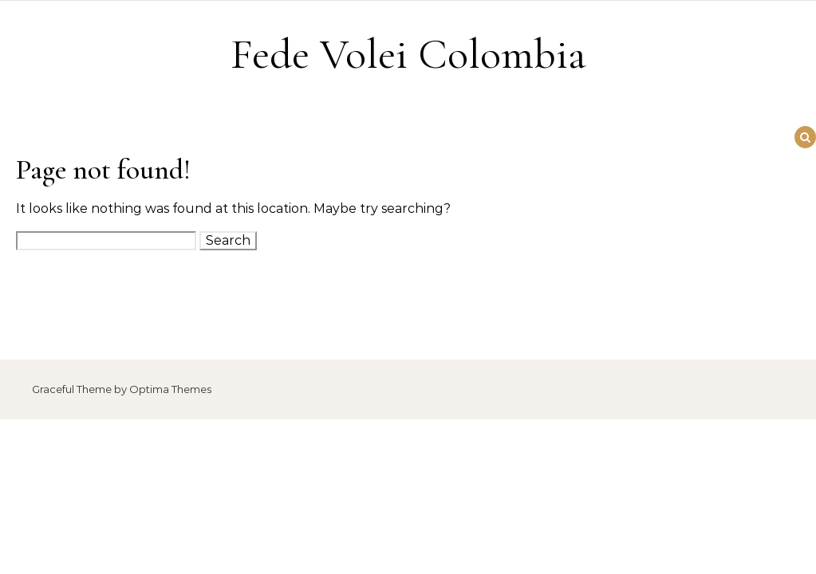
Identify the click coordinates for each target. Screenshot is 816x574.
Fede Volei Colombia (408, 54)
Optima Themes (170, 389)
